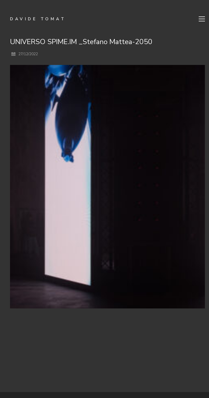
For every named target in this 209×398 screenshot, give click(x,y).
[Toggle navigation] (202, 19)
